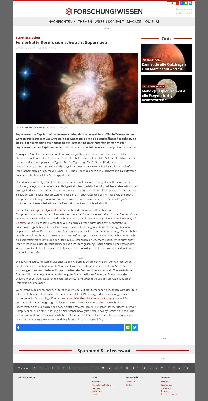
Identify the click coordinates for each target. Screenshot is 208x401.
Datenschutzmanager (170, 394)
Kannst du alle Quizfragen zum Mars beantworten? (164, 66)
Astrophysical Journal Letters (48, 210)
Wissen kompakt (109, 21)
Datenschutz (166, 385)
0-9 (186, 368)
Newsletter (96, 381)
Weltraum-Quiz (152, 59)
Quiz (149, 21)
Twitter (129, 385)
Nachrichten (60, 21)
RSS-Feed (96, 388)
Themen (85, 21)
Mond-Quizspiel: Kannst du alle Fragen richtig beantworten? (165, 95)
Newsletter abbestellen (102, 385)
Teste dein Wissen (153, 86)
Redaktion (165, 381)
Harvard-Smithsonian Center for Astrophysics (92, 298)
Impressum (166, 388)
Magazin (134, 21)
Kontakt (164, 391)
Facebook (130, 381)
